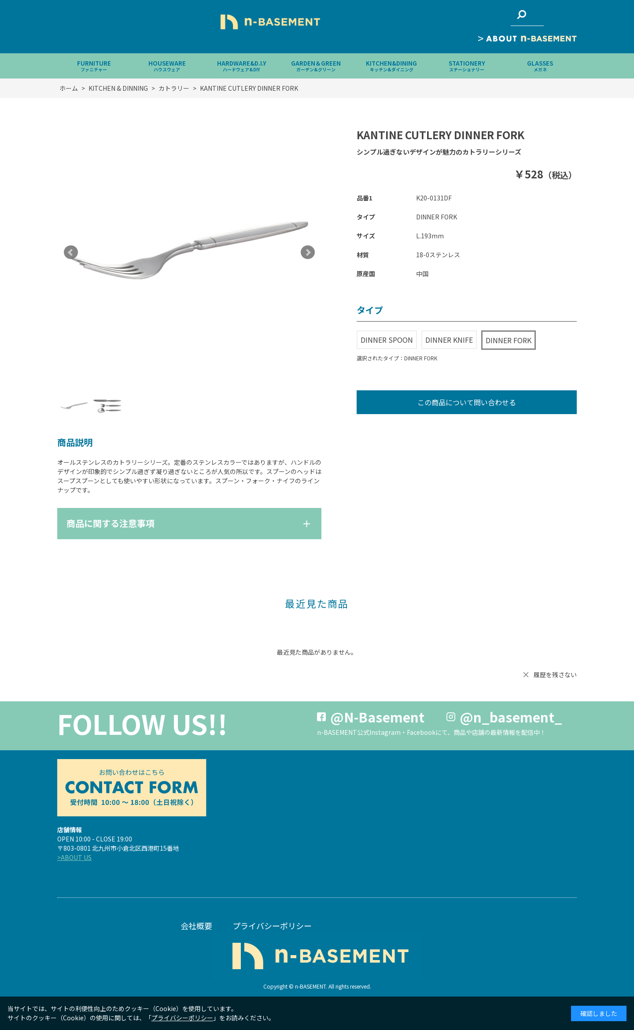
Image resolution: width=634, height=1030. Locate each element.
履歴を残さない (555, 674)
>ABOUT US (74, 857)
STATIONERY (467, 66)
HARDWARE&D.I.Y (241, 66)
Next (308, 252)
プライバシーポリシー (272, 925)
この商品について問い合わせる (466, 402)
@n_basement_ (511, 716)
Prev (71, 252)
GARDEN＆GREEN (316, 66)
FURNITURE (94, 66)
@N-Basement (377, 716)
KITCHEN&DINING (391, 66)
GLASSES (540, 66)
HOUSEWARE (167, 66)
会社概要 (196, 925)
